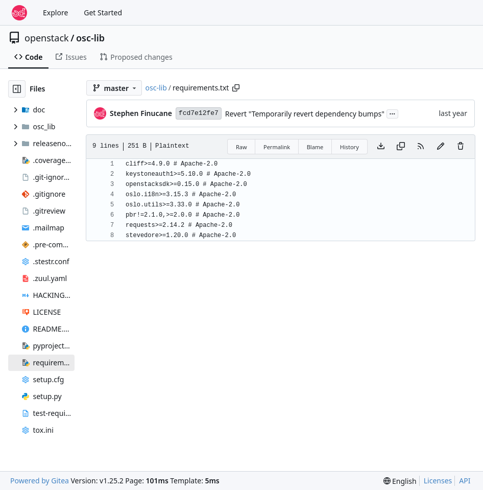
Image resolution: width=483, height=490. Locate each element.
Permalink (276, 147)
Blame (315, 147)
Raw (241, 147)
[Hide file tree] (17, 89)
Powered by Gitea (39, 480)
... (393, 112)
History (349, 147)
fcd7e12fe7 (199, 113)
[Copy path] (235, 87)
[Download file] (381, 146)
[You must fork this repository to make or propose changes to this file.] (440, 146)
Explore (55, 12)
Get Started (103, 12)
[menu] (400, 481)
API (464, 480)
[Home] (19, 13)
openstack (47, 38)
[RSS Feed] (421, 146)
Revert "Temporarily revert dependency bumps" (304, 114)
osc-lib (90, 38)
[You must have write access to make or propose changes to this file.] (460, 146)
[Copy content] (401, 146)
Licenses (438, 480)
